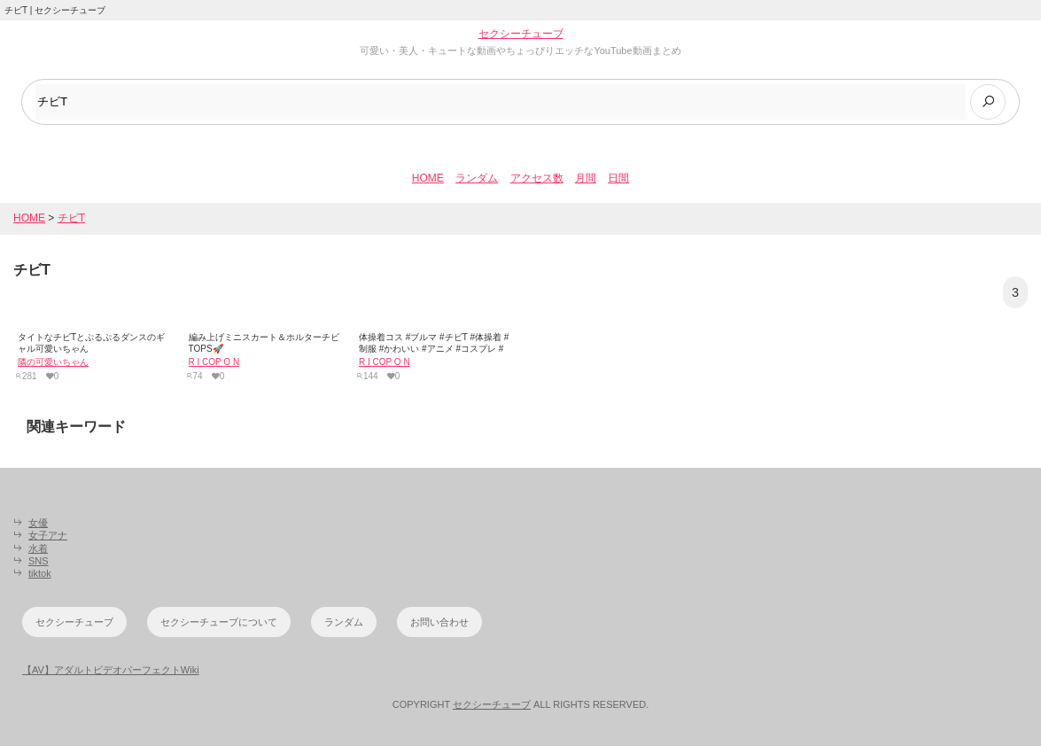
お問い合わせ (439, 622)
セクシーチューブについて (218, 622)
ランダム (476, 178)
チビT (71, 218)
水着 (38, 548)
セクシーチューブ (520, 33)
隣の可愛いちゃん (53, 362)
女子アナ (47, 535)
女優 (38, 522)
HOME (428, 178)
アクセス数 (536, 178)
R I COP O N (214, 362)
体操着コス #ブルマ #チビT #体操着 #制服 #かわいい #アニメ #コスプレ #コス (434, 348)
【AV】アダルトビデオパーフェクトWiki (110, 669)
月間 (585, 178)
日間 (618, 178)
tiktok (39, 573)
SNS (38, 561)
